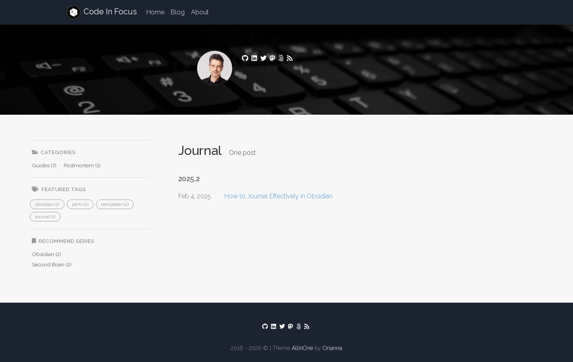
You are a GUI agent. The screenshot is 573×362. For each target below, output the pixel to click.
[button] (47, 204)
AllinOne (302, 348)
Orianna (332, 348)
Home (155, 12)
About (200, 12)
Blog (178, 12)
